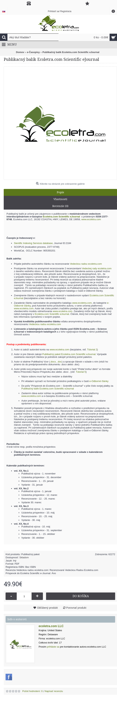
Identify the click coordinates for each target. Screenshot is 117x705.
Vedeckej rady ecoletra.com (97, 268)
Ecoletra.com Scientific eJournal (52, 314)
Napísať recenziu (54, 691)
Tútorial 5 (81, 371)
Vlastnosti (60, 199)
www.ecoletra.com (91, 219)
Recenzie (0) (60, 206)
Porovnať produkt (76, 607)
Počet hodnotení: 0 (32, 691)
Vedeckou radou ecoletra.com (86, 263)
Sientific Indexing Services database (33, 243)
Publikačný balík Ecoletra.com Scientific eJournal (47, 388)
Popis (60, 192)
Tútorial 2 (92, 349)
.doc (59, 361)
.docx (53, 361)
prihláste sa (53, 646)
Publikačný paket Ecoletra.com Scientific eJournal (68, 354)
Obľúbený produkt (47, 607)
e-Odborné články (98, 381)
